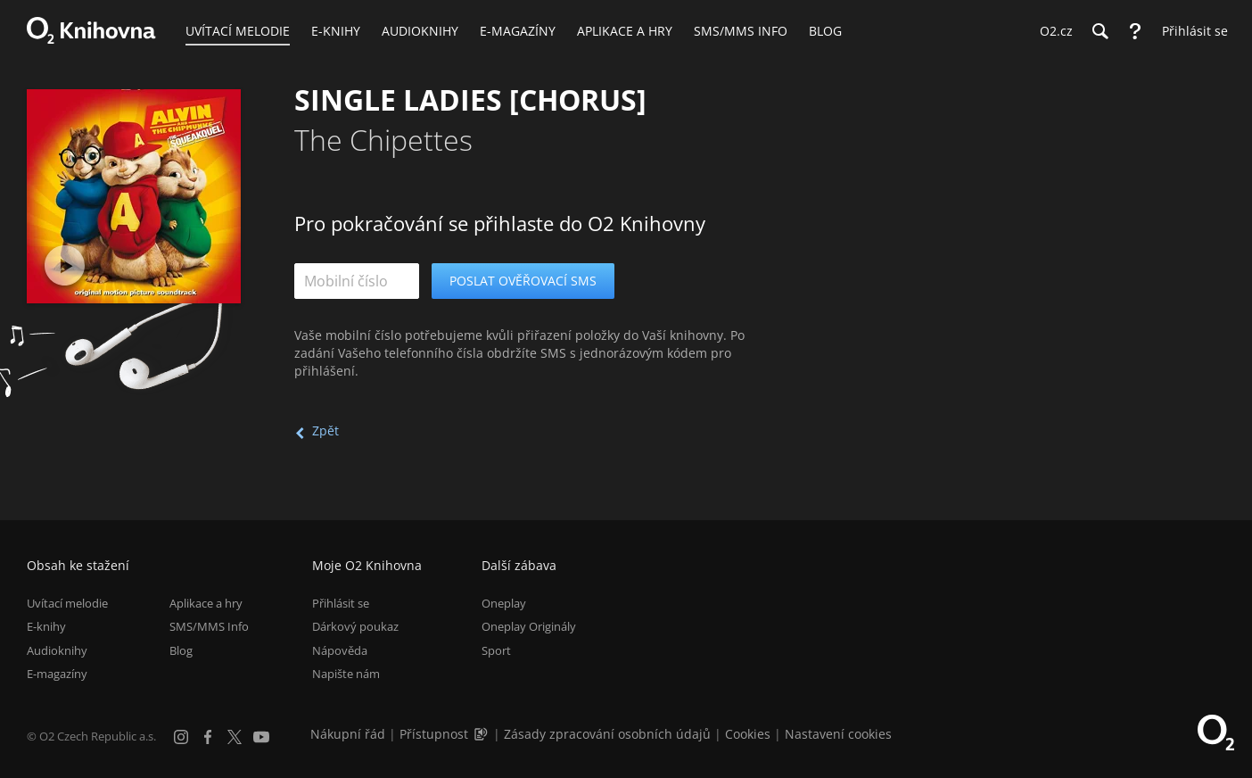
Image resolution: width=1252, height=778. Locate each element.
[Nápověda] (1135, 31)
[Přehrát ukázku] (64, 265)
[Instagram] (181, 737)
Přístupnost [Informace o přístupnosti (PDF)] (433, 733)
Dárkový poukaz (355, 626)
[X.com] (234, 737)
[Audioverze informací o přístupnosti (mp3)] (482, 734)
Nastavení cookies (838, 733)
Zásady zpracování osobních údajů (607, 733)
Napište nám (346, 674)
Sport (496, 650)
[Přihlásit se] (1190, 31)
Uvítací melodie (67, 603)
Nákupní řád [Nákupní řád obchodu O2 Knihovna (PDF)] (347, 733)
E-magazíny (57, 674)
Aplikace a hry (206, 603)
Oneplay (504, 603)
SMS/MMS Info (209, 626)
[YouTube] (261, 737)
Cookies (747, 733)
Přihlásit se (340, 603)
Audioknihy (57, 650)
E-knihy (46, 626)
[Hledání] (1099, 31)
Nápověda (339, 650)
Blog (181, 650)
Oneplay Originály (529, 626)
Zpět (325, 430)
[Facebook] (207, 737)
